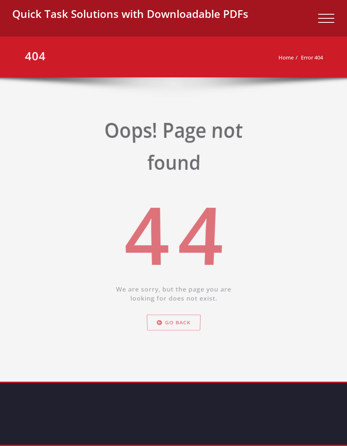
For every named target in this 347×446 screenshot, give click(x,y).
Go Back (173, 334)
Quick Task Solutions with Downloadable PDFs (130, 14)
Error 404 (311, 57)
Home (285, 57)
